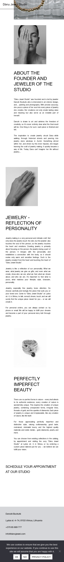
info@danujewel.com (15, 534)
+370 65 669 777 (14, 527)
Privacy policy (41, 557)
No (25, 557)
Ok (16, 557)
